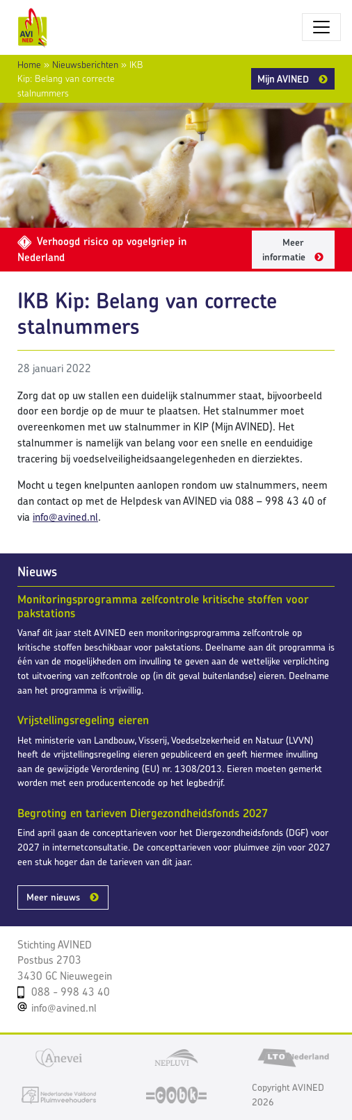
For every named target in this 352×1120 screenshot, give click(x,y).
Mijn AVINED (283, 78)
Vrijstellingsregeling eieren (83, 720)
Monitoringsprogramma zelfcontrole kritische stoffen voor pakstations (163, 606)
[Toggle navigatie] (321, 27)
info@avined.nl (65, 517)
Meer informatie (283, 249)
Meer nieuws (53, 897)
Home (29, 64)
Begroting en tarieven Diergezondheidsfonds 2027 (142, 813)
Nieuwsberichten (85, 64)
